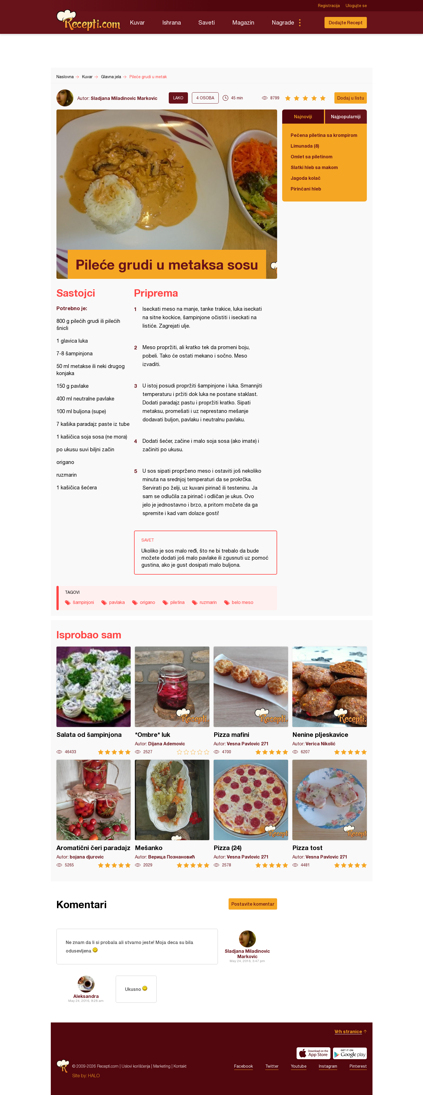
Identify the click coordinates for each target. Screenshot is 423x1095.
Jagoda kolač (306, 178)
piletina (177, 602)
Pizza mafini (251, 701)
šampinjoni (83, 602)
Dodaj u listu (350, 97)
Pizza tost (329, 814)
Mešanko (172, 814)
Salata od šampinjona (93, 701)
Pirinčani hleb (306, 188)
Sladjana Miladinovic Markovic (124, 98)
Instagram (328, 1066)
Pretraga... (311, 23)
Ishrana (171, 22)
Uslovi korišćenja (136, 1066)
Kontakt (180, 1066)
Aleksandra (86, 996)
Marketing (161, 1066)
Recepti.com (88, 20)
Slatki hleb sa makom (314, 167)
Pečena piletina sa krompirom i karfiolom (324, 135)
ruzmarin (208, 602)
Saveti (206, 22)
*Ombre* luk (172, 701)
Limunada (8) (305, 145)
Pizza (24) (251, 814)
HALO (94, 1075)
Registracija (329, 5)
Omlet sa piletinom (311, 156)
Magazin (243, 22)
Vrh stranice (348, 1031)
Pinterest (358, 1066)
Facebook (243, 1066)
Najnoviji (303, 116)
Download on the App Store (313, 1053)
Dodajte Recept (346, 22)
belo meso (242, 602)
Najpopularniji (346, 116)
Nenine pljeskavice (329, 701)
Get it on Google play (350, 1053)
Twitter (272, 1066)
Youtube (298, 1066)
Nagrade (283, 22)
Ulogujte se (356, 5)
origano (147, 602)
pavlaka (117, 602)
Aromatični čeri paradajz (93, 814)
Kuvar (137, 22)
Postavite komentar (252, 903)
